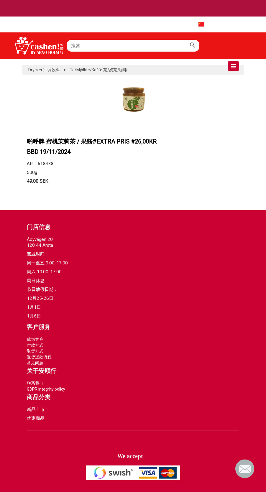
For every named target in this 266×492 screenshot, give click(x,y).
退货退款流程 (39, 357)
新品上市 (36, 409)
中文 (196, 24)
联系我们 (35, 383)
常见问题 (35, 363)
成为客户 (35, 339)
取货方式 (35, 351)
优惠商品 (36, 418)
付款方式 (35, 345)
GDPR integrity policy (46, 389)
